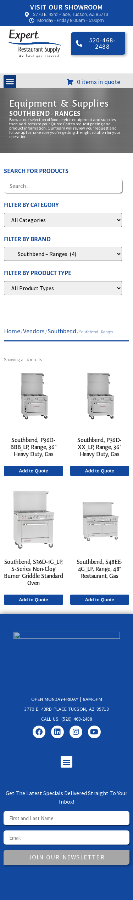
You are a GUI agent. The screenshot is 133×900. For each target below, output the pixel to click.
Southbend (62, 331)
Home (12, 331)
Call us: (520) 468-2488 (66, 719)
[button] (10, 81)
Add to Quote (33, 470)
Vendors (34, 331)
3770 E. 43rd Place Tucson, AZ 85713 (66, 709)
